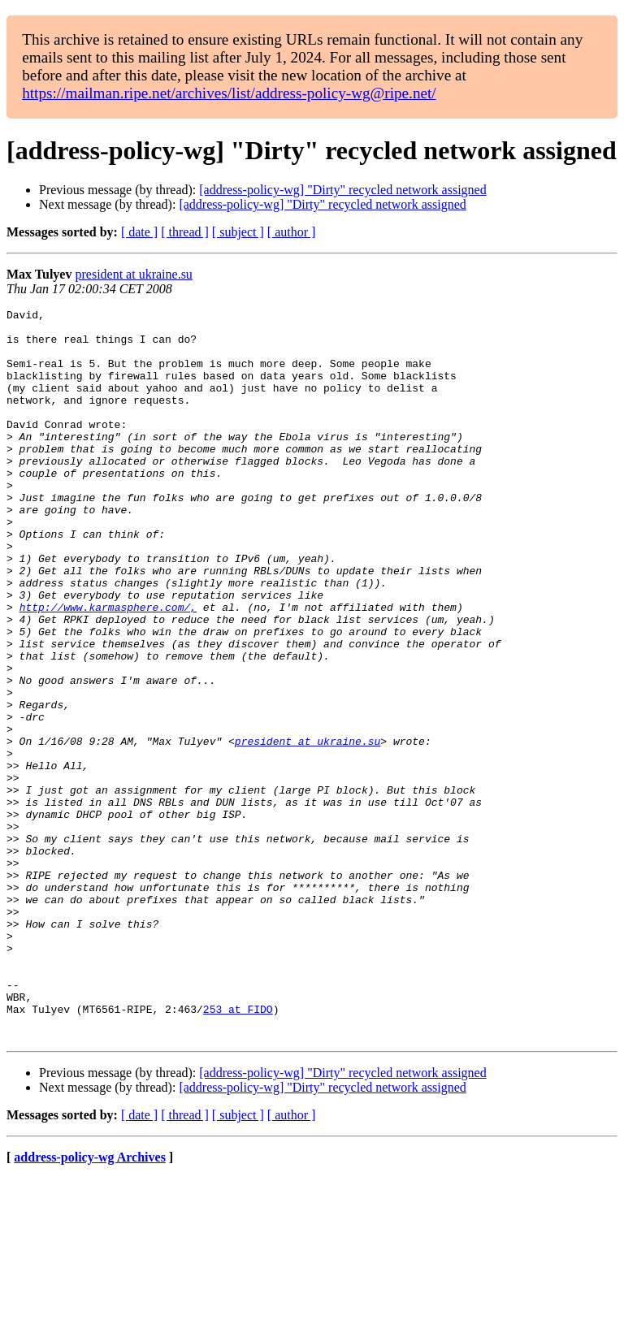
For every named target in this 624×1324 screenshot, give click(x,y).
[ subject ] (238, 232)
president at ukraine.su (133, 274)
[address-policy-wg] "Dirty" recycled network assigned (342, 190)
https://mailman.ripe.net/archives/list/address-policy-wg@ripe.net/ (229, 93)
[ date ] (139, 232)
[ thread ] (185, 232)
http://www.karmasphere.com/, (108, 667)
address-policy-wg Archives (90, 1303)
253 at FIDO (238, 1150)
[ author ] (291, 232)
